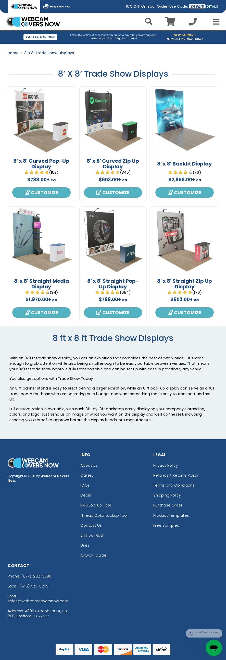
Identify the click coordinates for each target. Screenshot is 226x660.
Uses (85, 545)
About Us (88, 465)
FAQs (85, 485)
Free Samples (166, 525)
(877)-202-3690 (36, 576)
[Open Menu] (214, 22)
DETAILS (212, 6)
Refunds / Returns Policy (175, 475)
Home (12, 52)
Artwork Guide (93, 555)
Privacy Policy (165, 465)
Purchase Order (167, 505)
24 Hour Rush (92, 535)
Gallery (86, 475)
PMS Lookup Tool (95, 505)
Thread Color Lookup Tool (104, 515)
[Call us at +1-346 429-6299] (193, 23)
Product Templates (171, 515)
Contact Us (91, 525)
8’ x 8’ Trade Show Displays (49, 52)
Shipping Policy (167, 495)
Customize (41, 192)
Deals (85, 495)
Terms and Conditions (174, 485)
